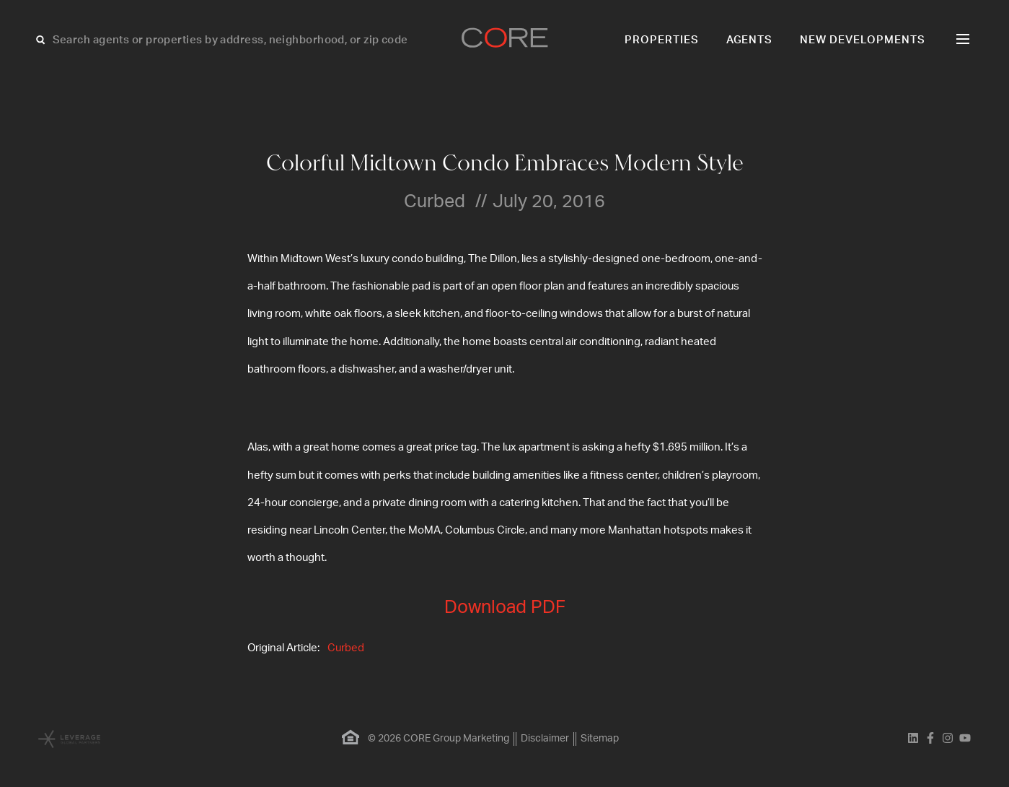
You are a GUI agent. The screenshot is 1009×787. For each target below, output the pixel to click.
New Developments (862, 40)
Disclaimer (545, 739)
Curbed (345, 648)
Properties (662, 40)
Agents (749, 40)
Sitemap (600, 739)
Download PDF (504, 608)
